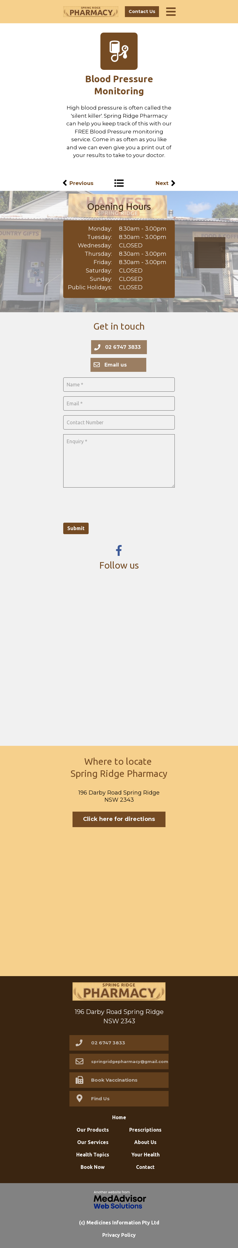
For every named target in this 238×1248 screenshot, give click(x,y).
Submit (76, 528)
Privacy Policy (119, 1235)
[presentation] (110, 504)
